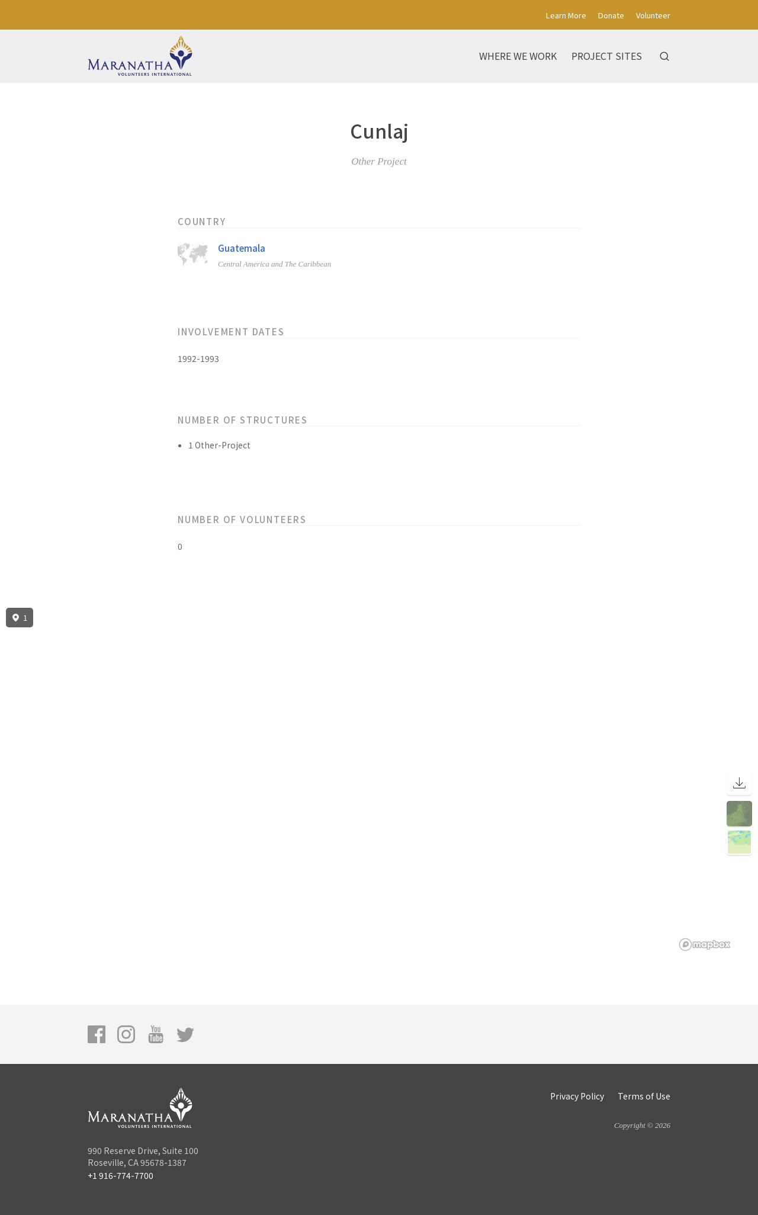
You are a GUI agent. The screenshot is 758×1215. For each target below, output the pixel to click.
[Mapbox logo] (705, 944)
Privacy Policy (577, 1096)
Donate (611, 15)
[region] (379, 779)
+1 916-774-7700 (120, 1175)
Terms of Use (644, 1096)
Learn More (566, 15)
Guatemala (241, 248)
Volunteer (653, 15)
